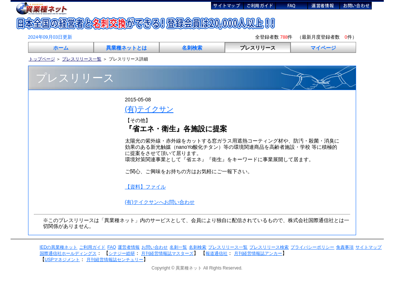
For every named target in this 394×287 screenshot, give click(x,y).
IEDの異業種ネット (59, 247)
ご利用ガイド (92, 247)
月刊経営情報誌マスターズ (167, 253)
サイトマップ (368, 247)
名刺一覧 (178, 247)
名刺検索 (192, 48)
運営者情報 (129, 247)
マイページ (323, 48)
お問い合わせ (154, 247)
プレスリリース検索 (269, 247)
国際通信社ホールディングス (68, 253)
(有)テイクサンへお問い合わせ (160, 202)
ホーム (61, 48)
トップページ (42, 59)
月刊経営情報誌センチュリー (114, 259)
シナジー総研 (122, 253)
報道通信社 (216, 253)
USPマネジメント (62, 259)
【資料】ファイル (145, 187)
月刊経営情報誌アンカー (258, 253)
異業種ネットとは (126, 48)
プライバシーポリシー (312, 247)
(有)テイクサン (149, 109)
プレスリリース (258, 48)
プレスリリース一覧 (81, 59)
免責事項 (345, 247)
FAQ (111, 247)
